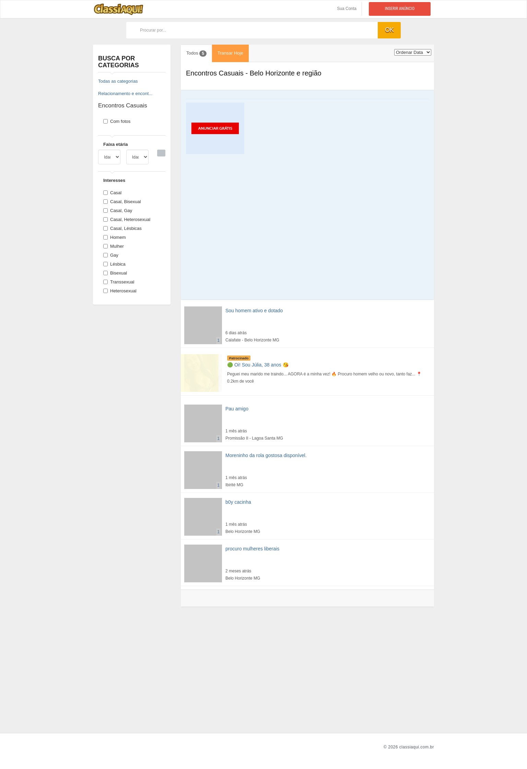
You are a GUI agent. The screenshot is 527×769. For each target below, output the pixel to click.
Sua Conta (346, 8)
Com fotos (116, 121)
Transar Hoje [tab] (230, 53)
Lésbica (114, 264)
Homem (114, 237)
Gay (110, 255)
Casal (112, 192)
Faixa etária (115, 144)
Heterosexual (120, 290)
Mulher (113, 246)
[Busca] (161, 153)
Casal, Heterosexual (126, 219)
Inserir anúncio (400, 8)
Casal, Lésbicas (122, 228)
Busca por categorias (118, 62)
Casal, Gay (117, 210)
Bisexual (115, 273)
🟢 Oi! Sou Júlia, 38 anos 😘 (258, 365)
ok (389, 29)
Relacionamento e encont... (125, 93)
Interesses (114, 180)
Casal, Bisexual (122, 201)
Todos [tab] (196, 53)
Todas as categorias (118, 81)
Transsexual (118, 281)
